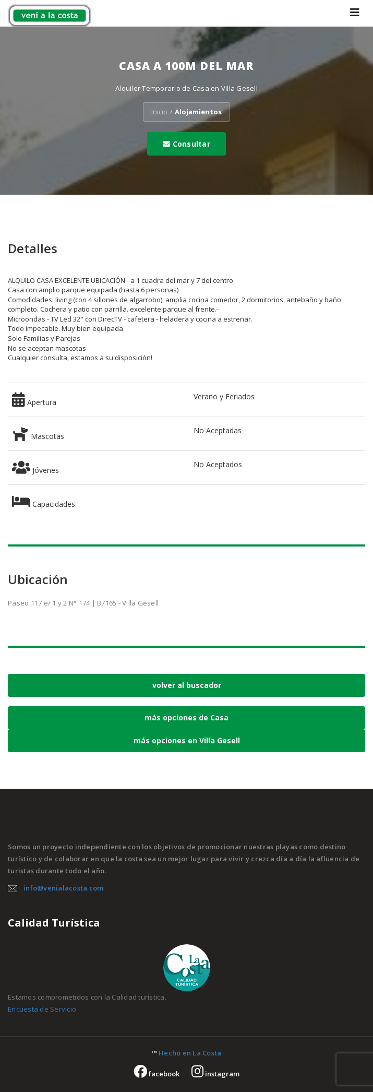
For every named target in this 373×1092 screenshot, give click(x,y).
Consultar (186, 144)
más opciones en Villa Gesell (187, 740)
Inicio (159, 111)
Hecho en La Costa (190, 1053)
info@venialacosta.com (63, 888)
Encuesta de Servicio (42, 1009)
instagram (215, 1073)
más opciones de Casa (186, 717)
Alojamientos (198, 111)
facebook (156, 1073)
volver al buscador (186, 685)
